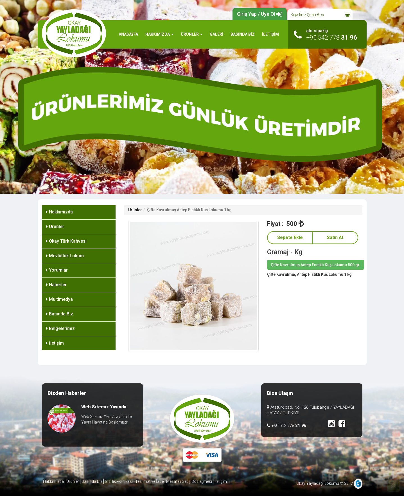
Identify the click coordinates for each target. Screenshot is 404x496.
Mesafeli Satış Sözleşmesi (189, 481)
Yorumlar (57, 270)
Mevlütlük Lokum (65, 255)
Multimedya (59, 299)
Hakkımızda (59, 212)
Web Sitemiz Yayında (103, 406)
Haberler (56, 284)
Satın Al (335, 237)
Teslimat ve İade (149, 481)
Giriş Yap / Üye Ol (259, 14)
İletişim (55, 343)
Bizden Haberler (67, 393)
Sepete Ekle (290, 237)
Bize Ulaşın (280, 393)
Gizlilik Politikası (119, 481)
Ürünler (55, 226)
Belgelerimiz (60, 328)
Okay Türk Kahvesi (66, 241)
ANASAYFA (128, 34)
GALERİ (216, 34)
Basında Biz (59, 314)
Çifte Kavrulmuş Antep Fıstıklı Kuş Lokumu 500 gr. (315, 265)
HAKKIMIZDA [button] (159, 34)
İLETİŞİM (270, 34)
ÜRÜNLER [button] (191, 34)
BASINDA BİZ (243, 34)
